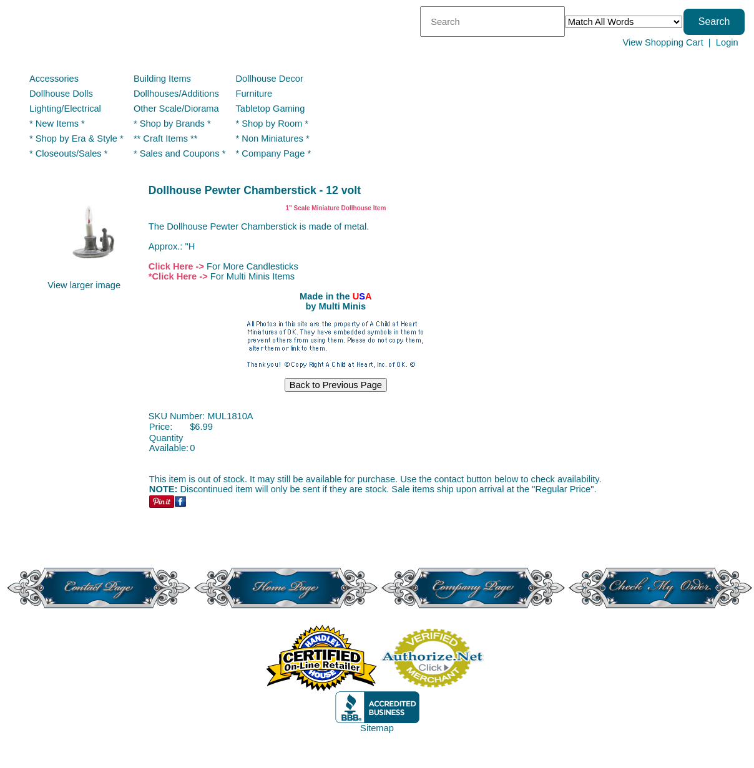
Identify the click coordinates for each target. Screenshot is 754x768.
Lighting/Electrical (66, 109)
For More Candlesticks (252, 266)
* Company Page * (273, 153)
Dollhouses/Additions (176, 94)
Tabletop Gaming (270, 109)
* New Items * (57, 124)
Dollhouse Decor (269, 79)
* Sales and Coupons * (179, 153)
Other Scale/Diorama (176, 109)
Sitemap (377, 728)
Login (727, 42)
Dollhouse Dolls (61, 94)
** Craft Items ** (166, 138)
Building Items (162, 79)
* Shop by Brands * (172, 124)
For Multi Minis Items (252, 276)
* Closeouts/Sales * (68, 153)
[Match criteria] (623, 22)
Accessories (54, 79)
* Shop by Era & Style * (76, 138)
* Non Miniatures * (273, 138)
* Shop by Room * (272, 124)
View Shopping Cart (662, 42)
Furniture (254, 94)
